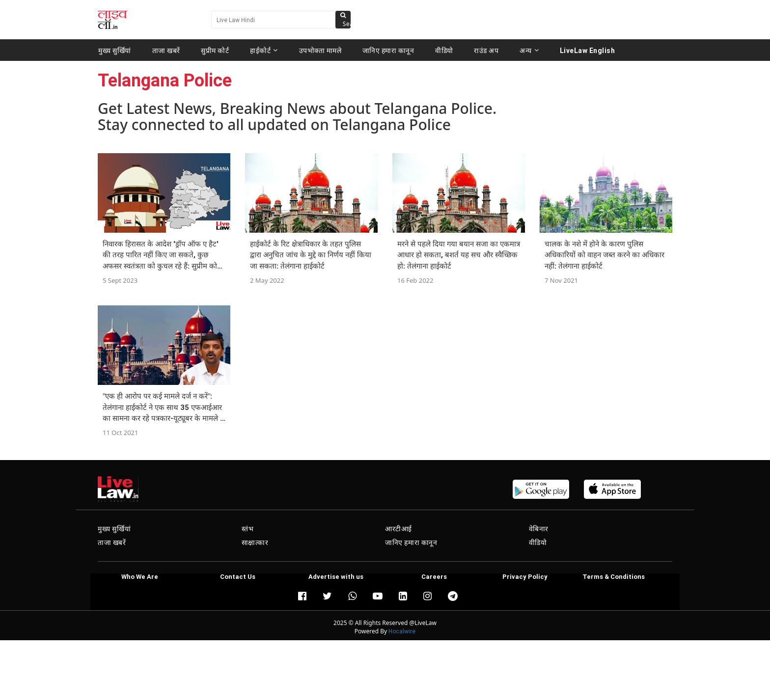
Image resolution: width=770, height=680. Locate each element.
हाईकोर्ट (264, 50)
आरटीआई (398, 528)
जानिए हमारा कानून (388, 50)
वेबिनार (539, 528)
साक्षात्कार (255, 542)
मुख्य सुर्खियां (114, 50)
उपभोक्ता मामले (320, 50)
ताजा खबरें (166, 50)
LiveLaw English (587, 50)
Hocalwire (401, 631)
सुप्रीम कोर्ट (215, 50)
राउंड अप (486, 50)
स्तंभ (248, 528)
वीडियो (444, 50)
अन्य (529, 50)
